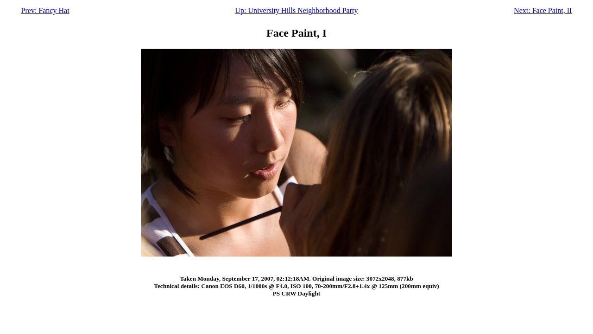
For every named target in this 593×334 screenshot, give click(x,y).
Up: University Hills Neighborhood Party (296, 10)
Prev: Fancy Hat (45, 10)
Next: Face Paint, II (543, 10)
